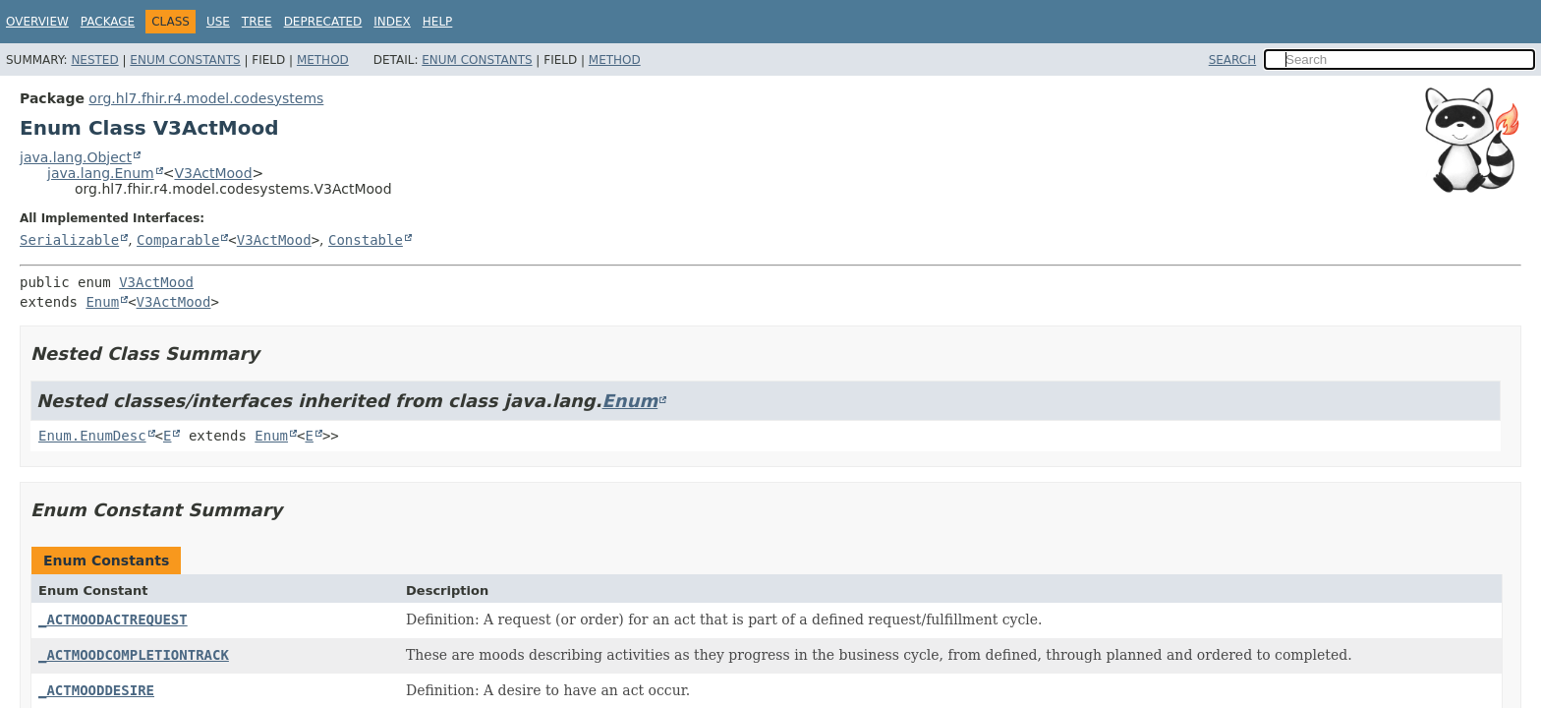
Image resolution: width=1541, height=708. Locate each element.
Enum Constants (185, 60)
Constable (365, 240)
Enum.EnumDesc (92, 435)
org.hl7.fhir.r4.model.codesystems (205, 98)
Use (218, 22)
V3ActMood (213, 173)
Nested (94, 60)
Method (323, 60)
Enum (102, 302)
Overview (37, 22)
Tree (257, 22)
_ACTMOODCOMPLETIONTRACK (133, 655)
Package (108, 22)
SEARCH (1233, 60)
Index (392, 22)
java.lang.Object (76, 157)
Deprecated (323, 22)
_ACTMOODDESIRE (96, 690)
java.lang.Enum (100, 173)
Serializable (69, 240)
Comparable (178, 240)
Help (438, 22)
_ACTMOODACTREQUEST (113, 619)
